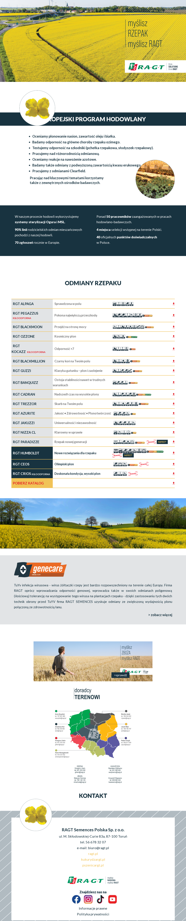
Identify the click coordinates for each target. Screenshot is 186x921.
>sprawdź (120, 675)
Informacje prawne (93, 908)
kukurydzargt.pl (93, 859)
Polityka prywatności (93, 914)
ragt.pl (93, 854)
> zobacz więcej (160, 615)
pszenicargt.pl (93, 865)
